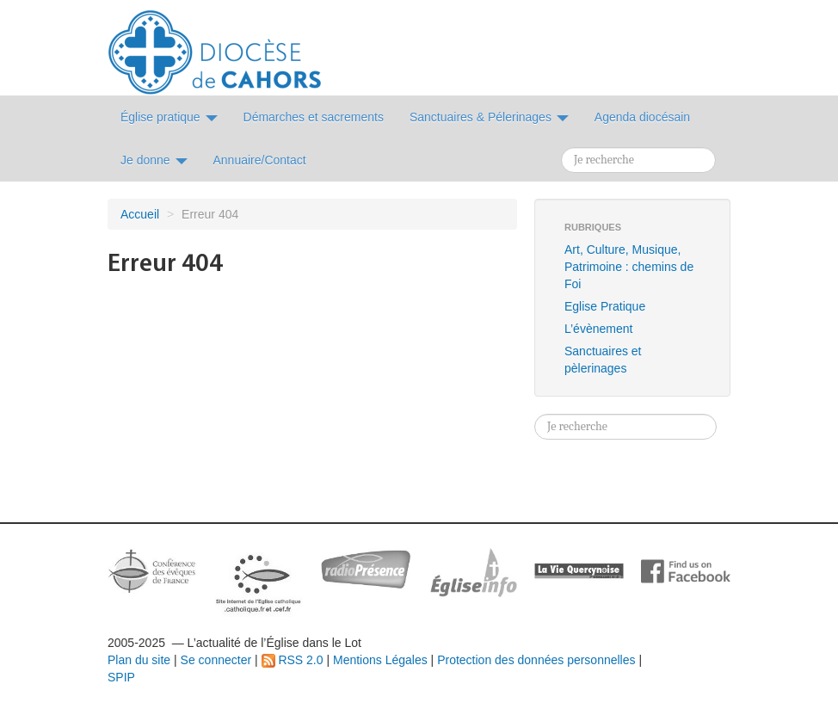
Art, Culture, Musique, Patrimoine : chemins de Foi (628, 267)
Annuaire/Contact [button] (259, 160)
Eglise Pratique (604, 306)
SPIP (121, 677)
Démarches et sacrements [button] (313, 117)
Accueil (139, 214)
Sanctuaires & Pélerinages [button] (489, 117)
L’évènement (598, 329)
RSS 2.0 (292, 660)
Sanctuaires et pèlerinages (603, 359)
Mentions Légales (380, 660)
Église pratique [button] (169, 117)
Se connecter (216, 660)
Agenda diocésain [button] (642, 117)
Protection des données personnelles (536, 660)
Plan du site (139, 660)
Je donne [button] (154, 160)
